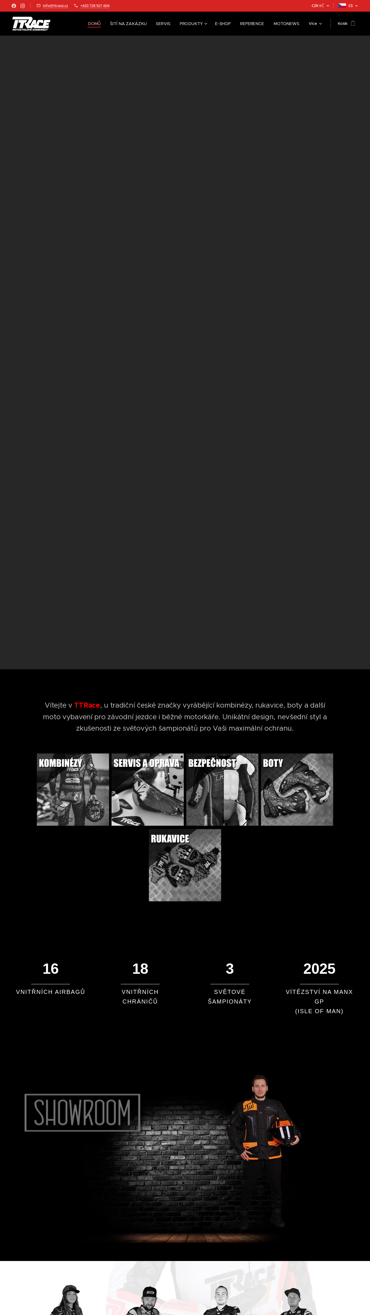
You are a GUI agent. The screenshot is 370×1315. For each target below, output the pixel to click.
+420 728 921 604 (94, 5)
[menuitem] (79, 23)
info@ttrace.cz (55, 5)
